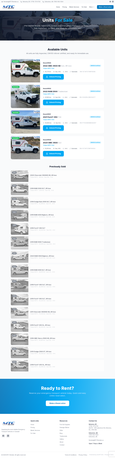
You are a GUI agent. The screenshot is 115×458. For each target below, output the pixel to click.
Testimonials (63, 436)
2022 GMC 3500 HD (57, 66)
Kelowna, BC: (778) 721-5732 (30, 1)
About (61, 442)
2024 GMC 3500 (52, 143)
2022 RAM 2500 (55, 91)
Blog (61, 433)
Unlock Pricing (53, 77)
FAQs (61, 430)
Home (58, 7)
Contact (62, 445)
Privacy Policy (83, 455)
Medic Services (74, 7)
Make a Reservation (105, 7)
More (91, 7)
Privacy (107, 454)
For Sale (84, 7)
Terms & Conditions (70, 455)
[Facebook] (110, 1)
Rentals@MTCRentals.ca (9, 1)
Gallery (62, 439)
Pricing (64, 7)
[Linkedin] (113, 1)
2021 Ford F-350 (52, 117)
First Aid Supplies (65, 424)
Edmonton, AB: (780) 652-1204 (53, 1)
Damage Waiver (64, 427)
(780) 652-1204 (93, 435)
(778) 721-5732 (93, 426)
